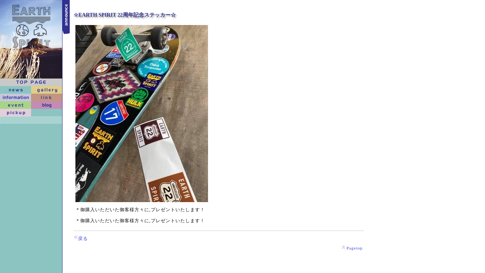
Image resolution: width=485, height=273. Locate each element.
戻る (83, 238)
